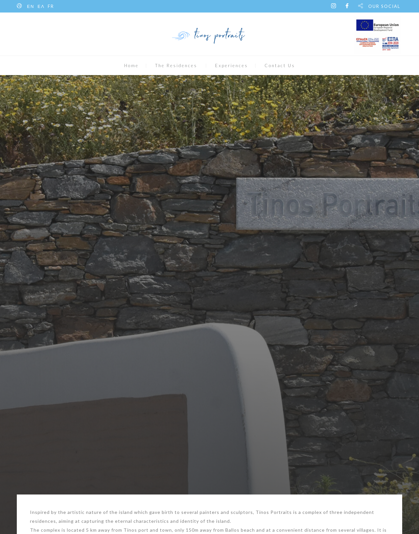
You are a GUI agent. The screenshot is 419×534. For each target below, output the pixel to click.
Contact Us (280, 65)
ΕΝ (30, 6)
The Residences (176, 65)
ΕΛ (41, 6)
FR (51, 6)
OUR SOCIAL (384, 6)
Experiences (231, 65)
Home (131, 65)
